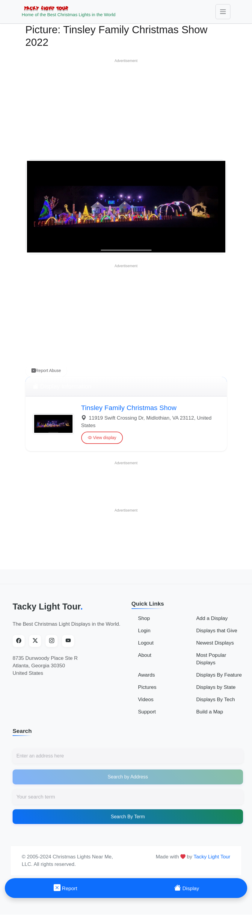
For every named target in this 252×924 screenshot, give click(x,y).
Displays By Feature (219, 679)
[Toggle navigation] (222, 13)
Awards (146, 679)
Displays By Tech (215, 704)
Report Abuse (46, 375)
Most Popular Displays (211, 663)
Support (147, 716)
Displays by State (216, 691)
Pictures (147, 691)
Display (186, 888)
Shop (144, 622)
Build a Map (209, 716)
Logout (146, 647)
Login (144, 635)
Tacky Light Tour (48, 611)
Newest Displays (215, 647)
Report (65, 888)
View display (102, 442)
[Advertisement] (126, 112)
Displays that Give (216, 635)
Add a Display (212, 622)
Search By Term (128, 820)
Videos (146, 704)
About (144, 659)
